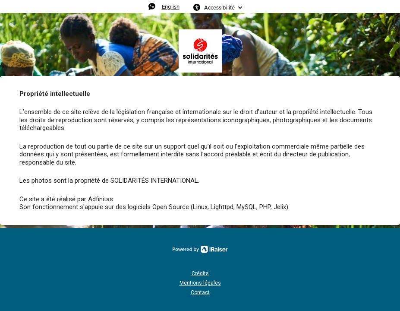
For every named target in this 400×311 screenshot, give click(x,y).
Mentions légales (200, 283)
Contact (200, 292)
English (171, 6)
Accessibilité (219, 7)
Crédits (200, 273)
